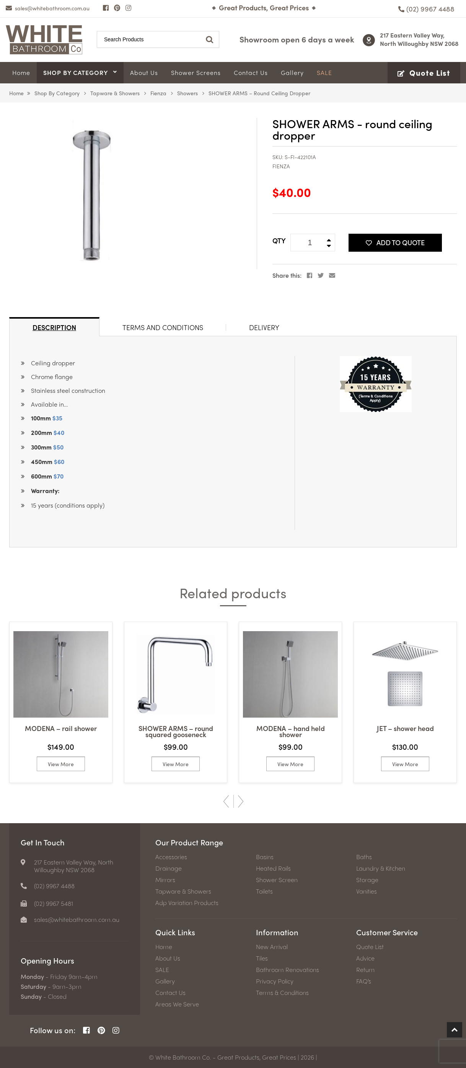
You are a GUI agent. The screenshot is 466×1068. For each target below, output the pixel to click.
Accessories (171, 857)
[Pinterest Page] (117, 7)
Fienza (158, 93)
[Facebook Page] (106, 7)
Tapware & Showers (115, 93)
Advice (365, 958)
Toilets (264, 891)
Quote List (370, 947)
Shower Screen (277, 880)
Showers (187, 93)
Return (365, 970)
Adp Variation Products (186, 903)
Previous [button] (226, 801)
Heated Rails (273, 868)
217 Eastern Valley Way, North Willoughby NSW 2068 (419, 39)
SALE (162, 970)
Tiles (262, 958)
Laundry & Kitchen (380, 868)
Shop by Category (57, 93)
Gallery (165, 981)
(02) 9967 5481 (53, 903)
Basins (265, 857)
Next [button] (240, 801)
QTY (279, 240)
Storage (367, 880)
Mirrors (165, 880)
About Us (167, 958)
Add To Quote (395, 242)
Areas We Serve (177, 1004)
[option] (60, 702)
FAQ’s (363, 981)
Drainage (168, 868)
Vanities (366, 891)
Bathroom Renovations (287, 970)
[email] (48, 8)
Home (16, 93)
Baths (364, 857)
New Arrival (272, 947)
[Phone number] (426, 8)
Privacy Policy (274, 981)
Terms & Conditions (282, 993)
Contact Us (170, 993)
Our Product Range (189, 842)
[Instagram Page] (128, 7)
